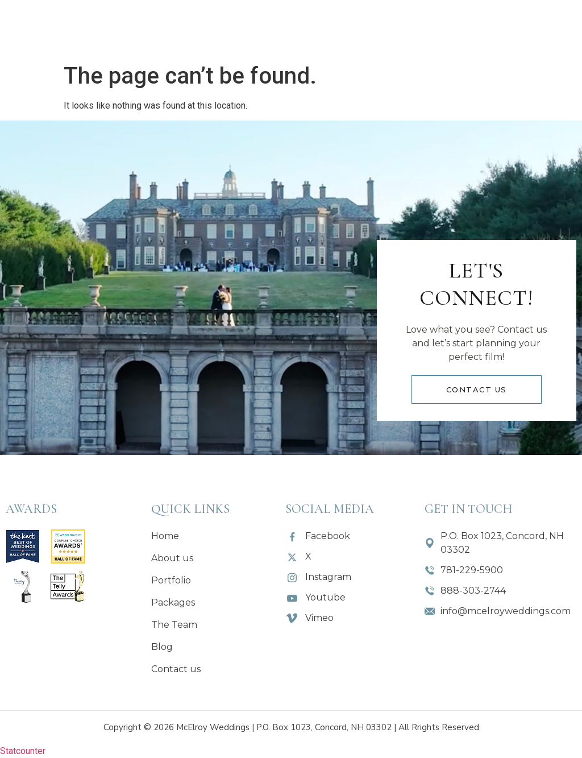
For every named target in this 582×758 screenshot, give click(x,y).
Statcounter (22, 750)
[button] (207, 28)
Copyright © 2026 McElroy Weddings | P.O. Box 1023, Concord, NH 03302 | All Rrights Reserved (291, 727)
